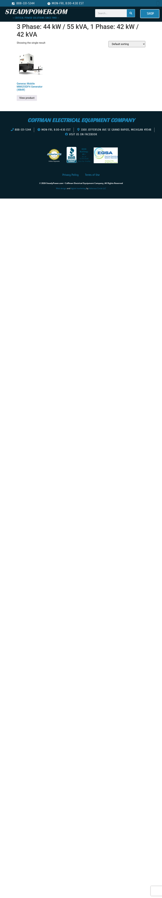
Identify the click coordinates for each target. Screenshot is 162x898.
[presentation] (20, 203)
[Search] (131, 13)
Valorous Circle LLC (97, 188)
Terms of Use (92, 175)
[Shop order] (126, 44)
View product (26, 97)
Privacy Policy (70, 175)
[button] (157, 3)
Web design (61, 188)
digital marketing (78, 188)
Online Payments (54, 161)
